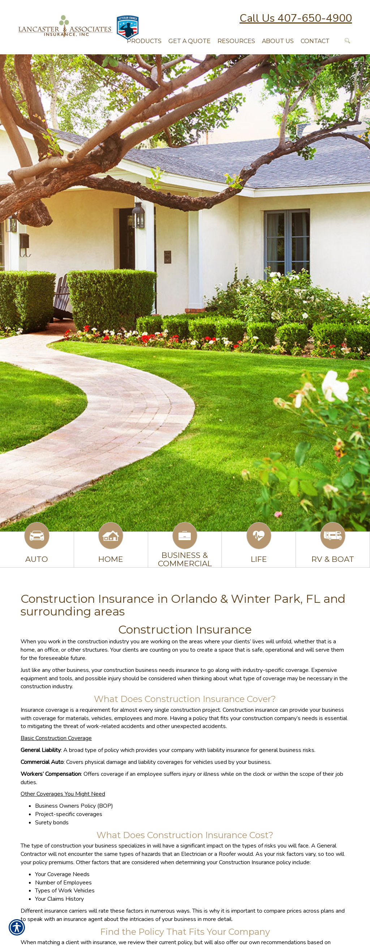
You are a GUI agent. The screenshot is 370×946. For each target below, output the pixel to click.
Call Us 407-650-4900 (296, 18)
